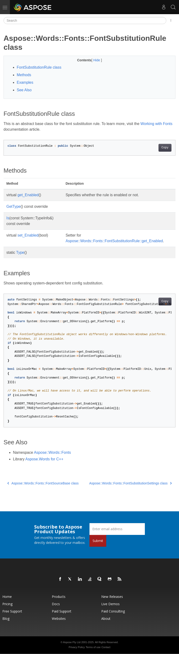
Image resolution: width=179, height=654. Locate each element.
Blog (5, 618)
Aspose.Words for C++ (44, 459)
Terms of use (93, 647)
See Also (24, 90)
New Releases (112, 596)
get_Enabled (28, 195)
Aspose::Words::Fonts (52, 452)
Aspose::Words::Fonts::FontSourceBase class (43, 483)
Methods (24, 75)
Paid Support (61, 611)
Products (58, 596)
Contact (106, 647)
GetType (13, 206)
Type (20, 252)
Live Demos (110, 604)
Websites (59, 618)
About (105, 618)
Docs (56, 604)
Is (7, 218)
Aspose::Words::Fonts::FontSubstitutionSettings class (130, 483)
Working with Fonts (156, 124)
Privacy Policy (77, 647)
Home (7, 596)
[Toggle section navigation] (171, 20)
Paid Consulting (113, 611)
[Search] (85, 20)
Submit (98, 540)
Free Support (12, 611)
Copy (165, 147)
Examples (25, 82)
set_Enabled (27, 235)
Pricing (7, 604)
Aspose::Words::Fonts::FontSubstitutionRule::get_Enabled (114, 241)
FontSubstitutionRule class (39, 67)
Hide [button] (97, 60)
